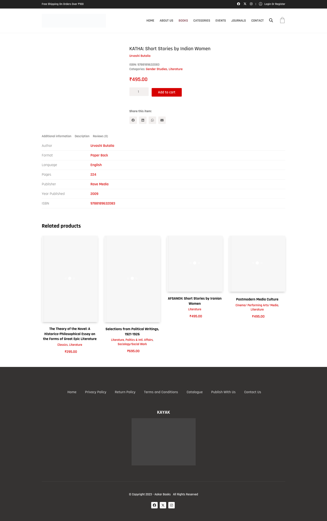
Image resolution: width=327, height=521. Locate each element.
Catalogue (195, 391)
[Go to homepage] (74, 21)
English (96, 164)
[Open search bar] (271, 20)
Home (71, 391)
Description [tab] (82, 136)
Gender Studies (156, 69)
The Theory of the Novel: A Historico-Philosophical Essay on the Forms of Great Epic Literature (70, 333)
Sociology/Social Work (132, 344)
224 (93, 174)
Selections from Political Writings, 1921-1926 (132, 331)
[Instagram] (171, 505)
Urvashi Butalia (102, 145)
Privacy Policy (95, 391)
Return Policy (125, 391)
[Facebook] (133, 119)
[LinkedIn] (143, 119)
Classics (62, 344)
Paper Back (99, 155)
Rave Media (100, 183)
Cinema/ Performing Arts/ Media (257, 305)
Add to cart (168, 91)
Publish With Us (223, 391)
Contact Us (252, 391)
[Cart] (282, 20)
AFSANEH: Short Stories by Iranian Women (194, 301)
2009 (94, 193)
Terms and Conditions (161, 391)
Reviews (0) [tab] (100, 136)
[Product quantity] (139, 91)
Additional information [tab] (57, 136)
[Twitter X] (163, 505)
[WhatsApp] (152, 119)
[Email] (162, 119)
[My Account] (272, 4)
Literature (176, 69)
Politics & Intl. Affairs (139, 340)
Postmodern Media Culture (257, 299)
